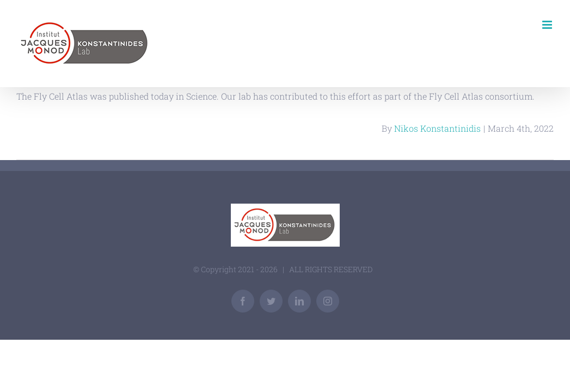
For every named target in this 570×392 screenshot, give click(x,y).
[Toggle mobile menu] (548, 24)
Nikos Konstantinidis (437, 128)
